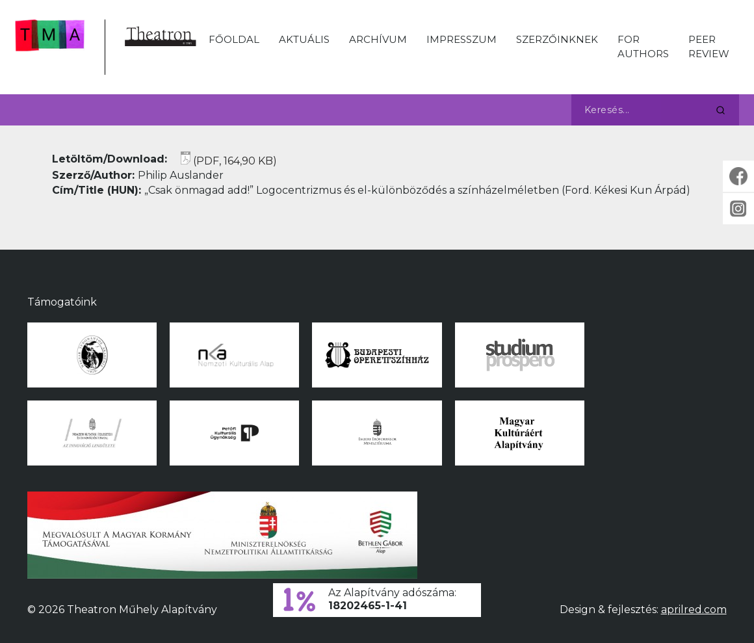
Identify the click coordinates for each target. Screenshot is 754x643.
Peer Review (708, 46)
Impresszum (461, 39)
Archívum (378, 39)
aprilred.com (694, 609)
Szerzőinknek (557, 39)
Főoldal (234, 39)
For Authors (643, 46)
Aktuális (304, 39)
